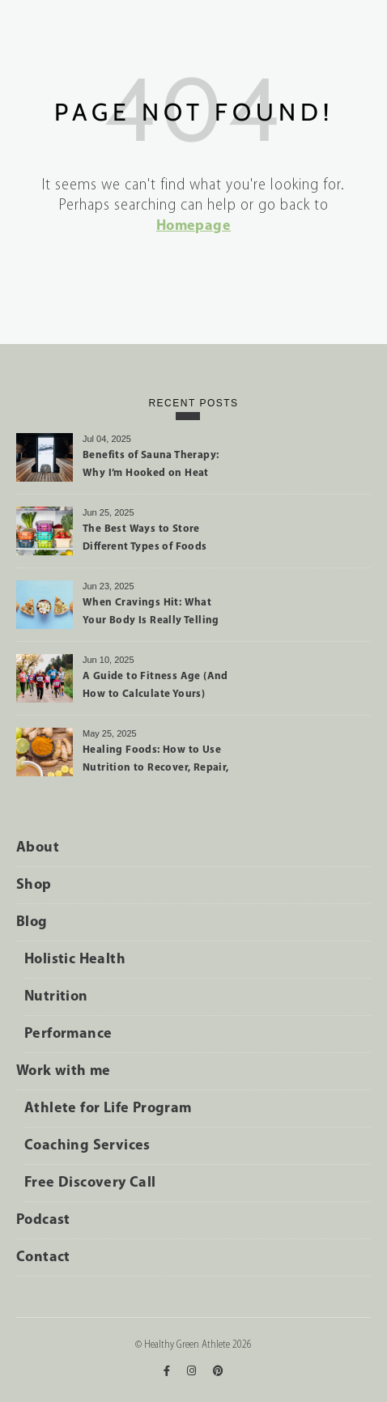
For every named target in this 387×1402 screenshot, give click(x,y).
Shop (34, 885)
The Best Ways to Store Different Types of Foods (145, 538)
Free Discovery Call (90, 1183)
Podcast (43, 1220)
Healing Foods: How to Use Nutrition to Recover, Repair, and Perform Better (156, 762)
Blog (32, 922)
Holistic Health (74, 959)
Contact (43, 1257)
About (37, 848)
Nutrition (56, 997)
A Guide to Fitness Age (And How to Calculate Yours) (155, 685)
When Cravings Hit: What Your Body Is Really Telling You (151, 614)
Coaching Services (87, 1145)
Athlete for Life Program (108, 1108)
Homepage (193, 226)
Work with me (63, 1071)
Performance (68, 1034)
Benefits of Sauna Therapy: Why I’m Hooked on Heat (151, 464)
